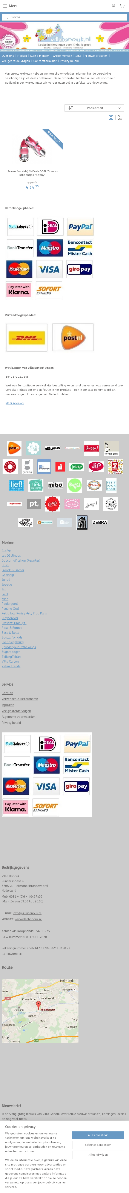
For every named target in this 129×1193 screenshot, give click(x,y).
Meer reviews (15, 403)
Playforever (10, 618)
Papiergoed (10, 604)
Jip (4, 589)
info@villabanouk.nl (27, 913)
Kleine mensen (39, 55)
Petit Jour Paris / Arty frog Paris (24, 613)
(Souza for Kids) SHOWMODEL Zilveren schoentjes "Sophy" (32, 173)
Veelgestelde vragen (16, 61)
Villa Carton (10, 661)
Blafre (6, 551)
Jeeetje (7, 585)
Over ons (8, 55)
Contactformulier (45, 61)
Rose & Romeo (12, 628)
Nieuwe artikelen (96, 55)
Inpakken (8, 705)
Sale (78, 55)
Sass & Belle (11, 633)
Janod (6, 580)
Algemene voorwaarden (18, 717)
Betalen (7, 693)
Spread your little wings (19, 647)
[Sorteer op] (94, 108)
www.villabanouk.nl (28, 919)
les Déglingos (11, 555)
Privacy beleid (69, 61)
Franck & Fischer (13, 570)
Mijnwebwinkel (110, 1146)
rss (58, 1146)
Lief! (5, 594)
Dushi (5, 565)
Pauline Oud (10, 609)
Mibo (5, 599)
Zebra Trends (11, 666)
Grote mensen (62, 55)
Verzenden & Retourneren (20, 699)
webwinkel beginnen (73, 1146)
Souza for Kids (12, 637)
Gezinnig (8, 575)
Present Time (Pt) (14, 623)
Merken (22, 55)
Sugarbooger (11, 652)
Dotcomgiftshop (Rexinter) (21, 560)
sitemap (50, 1146)
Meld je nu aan (15, 1128)
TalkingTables (11, 657)
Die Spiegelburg (13, 642)
